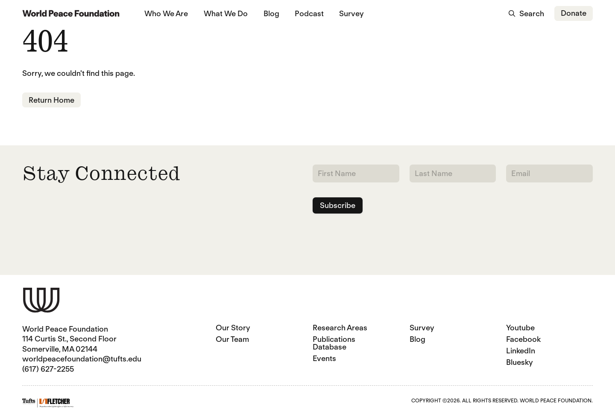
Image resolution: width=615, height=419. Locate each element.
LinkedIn (520, 350)
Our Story (233, 327)
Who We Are (166, 13)
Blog (271, 13)
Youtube (520, 327)
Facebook (523, 339)
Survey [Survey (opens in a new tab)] (351, 13)
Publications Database (334, 343)
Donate (573, 13)
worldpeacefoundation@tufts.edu (81, 358)
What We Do (226, 13)
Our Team (232, 339)
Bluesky (519, 362)
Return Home (51, 99)
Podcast (309, 13)
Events (324, 358)
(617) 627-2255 (48, 368)
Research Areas (340, 327)
